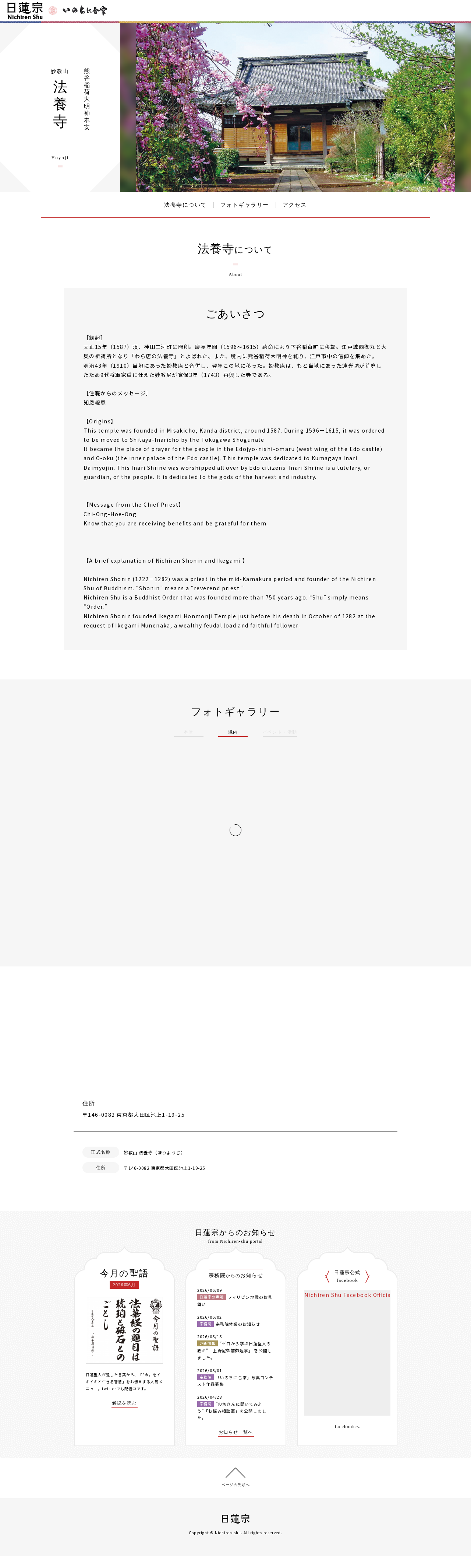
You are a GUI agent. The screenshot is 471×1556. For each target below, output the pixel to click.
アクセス (295, 205)
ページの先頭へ (236, 1485)
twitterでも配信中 (119, 1388)
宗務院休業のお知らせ (238, 1324)
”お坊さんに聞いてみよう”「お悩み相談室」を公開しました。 (231, 1410)
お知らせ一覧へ (236, 1432)
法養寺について (185, 205)
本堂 (189, 732)
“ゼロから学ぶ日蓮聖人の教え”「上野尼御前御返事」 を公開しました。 (234, 1350)
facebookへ (347, 1426)
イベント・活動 (280, 732)
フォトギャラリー (244, 205)
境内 (233, 732)
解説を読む (124, 1403)
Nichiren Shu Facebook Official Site (355, 1294)
